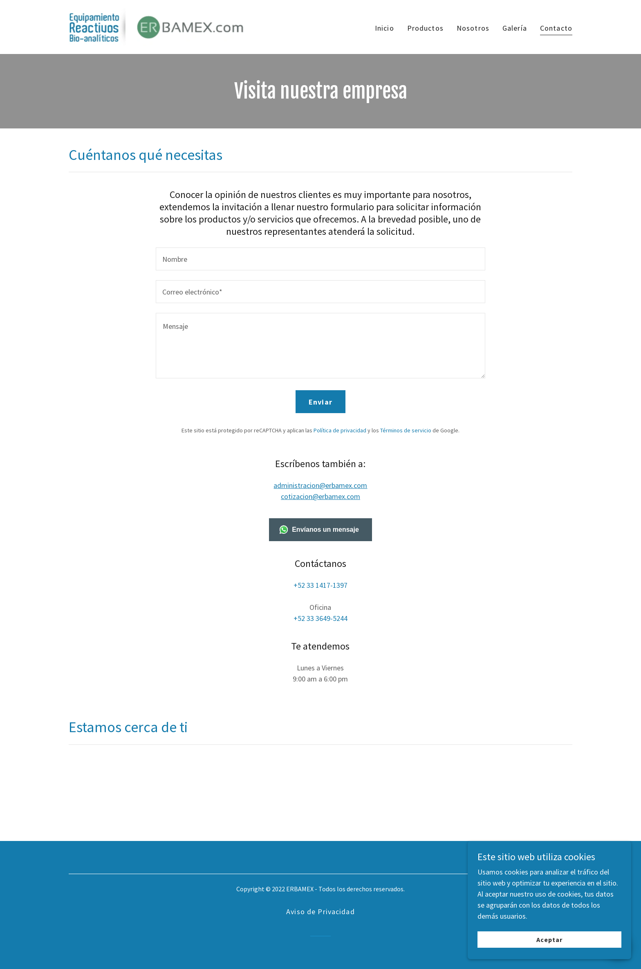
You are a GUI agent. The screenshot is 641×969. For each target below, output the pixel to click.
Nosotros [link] (473, 28)
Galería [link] (514, 28)
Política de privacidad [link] (340, 430)
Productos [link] (425, 28)
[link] (157, 26)
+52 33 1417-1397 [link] (320, 585)
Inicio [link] (384, 28)
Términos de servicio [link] (405, 430)
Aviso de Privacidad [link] (320, 911)
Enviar (320, 402)
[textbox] (320, 258)
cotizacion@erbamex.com (320, 496)
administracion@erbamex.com (320, 485)
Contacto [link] (556, 28)
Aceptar (549, 939)
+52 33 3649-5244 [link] (320, 618)
